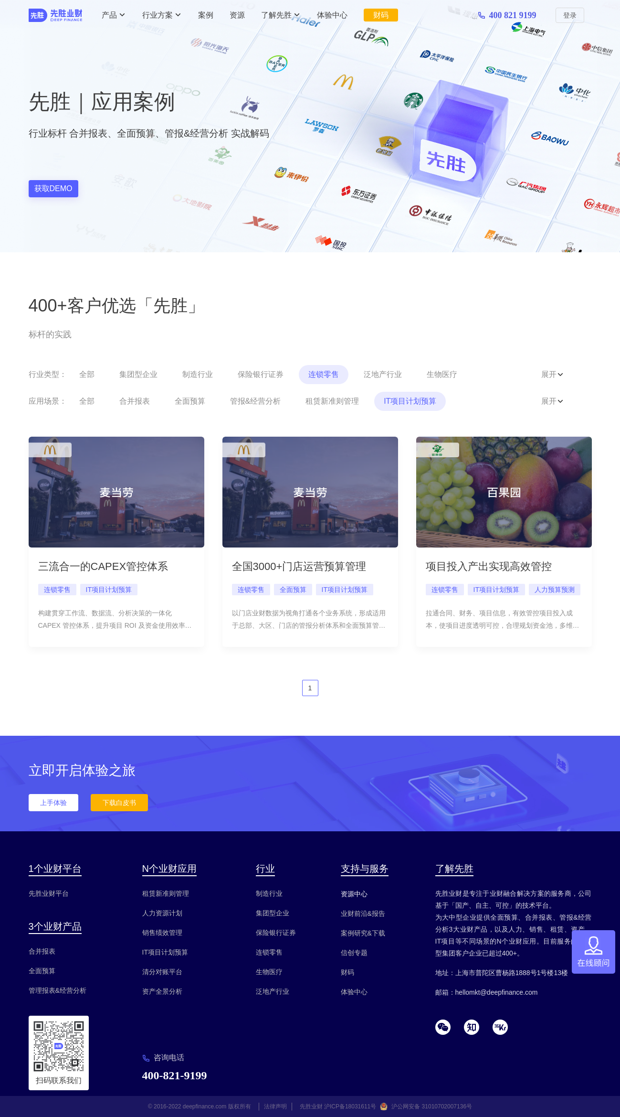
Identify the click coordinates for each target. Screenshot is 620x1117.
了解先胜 (276, 15)
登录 (570, 15)
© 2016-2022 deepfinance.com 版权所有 (199, 1106)
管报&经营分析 (255, 401)
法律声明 (275, 1106)
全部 (87, 374)
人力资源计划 (162, 913)
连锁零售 (323, 374)
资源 (237, 15)
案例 (205, 15)
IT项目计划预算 (410, 401)
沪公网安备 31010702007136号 (431, 1106)
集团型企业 (138, 374)
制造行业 (197, 374)
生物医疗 (442, 374)
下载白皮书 (119, 802)
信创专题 (354, 952)
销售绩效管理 (162, 932)
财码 (381, 15)
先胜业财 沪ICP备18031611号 (338, 1106)
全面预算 (190, 401)
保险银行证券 (261, 374)
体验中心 (332, 15)
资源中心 (354, 894)
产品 (109, 15)
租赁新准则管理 (332, 401)
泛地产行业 (383, 374)
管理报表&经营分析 (57, 990)
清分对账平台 (162, 972)
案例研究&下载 (363, 933)
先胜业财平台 (49, 893)
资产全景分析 (162, 991)
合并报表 (134, 401)
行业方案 (157, 15)
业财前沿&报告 (363, 913)
